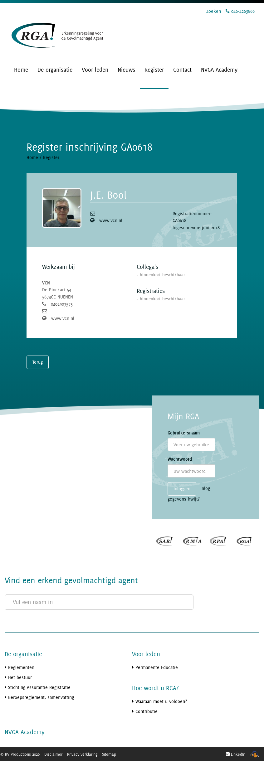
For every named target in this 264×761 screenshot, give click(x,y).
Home (32, 157)
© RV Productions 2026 (20, 754)
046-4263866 (240, 11)
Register (51, 157)
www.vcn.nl (110, 220)
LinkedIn (235, 754)
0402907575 (62, 304)
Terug (37, 362)
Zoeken (213, 11)
